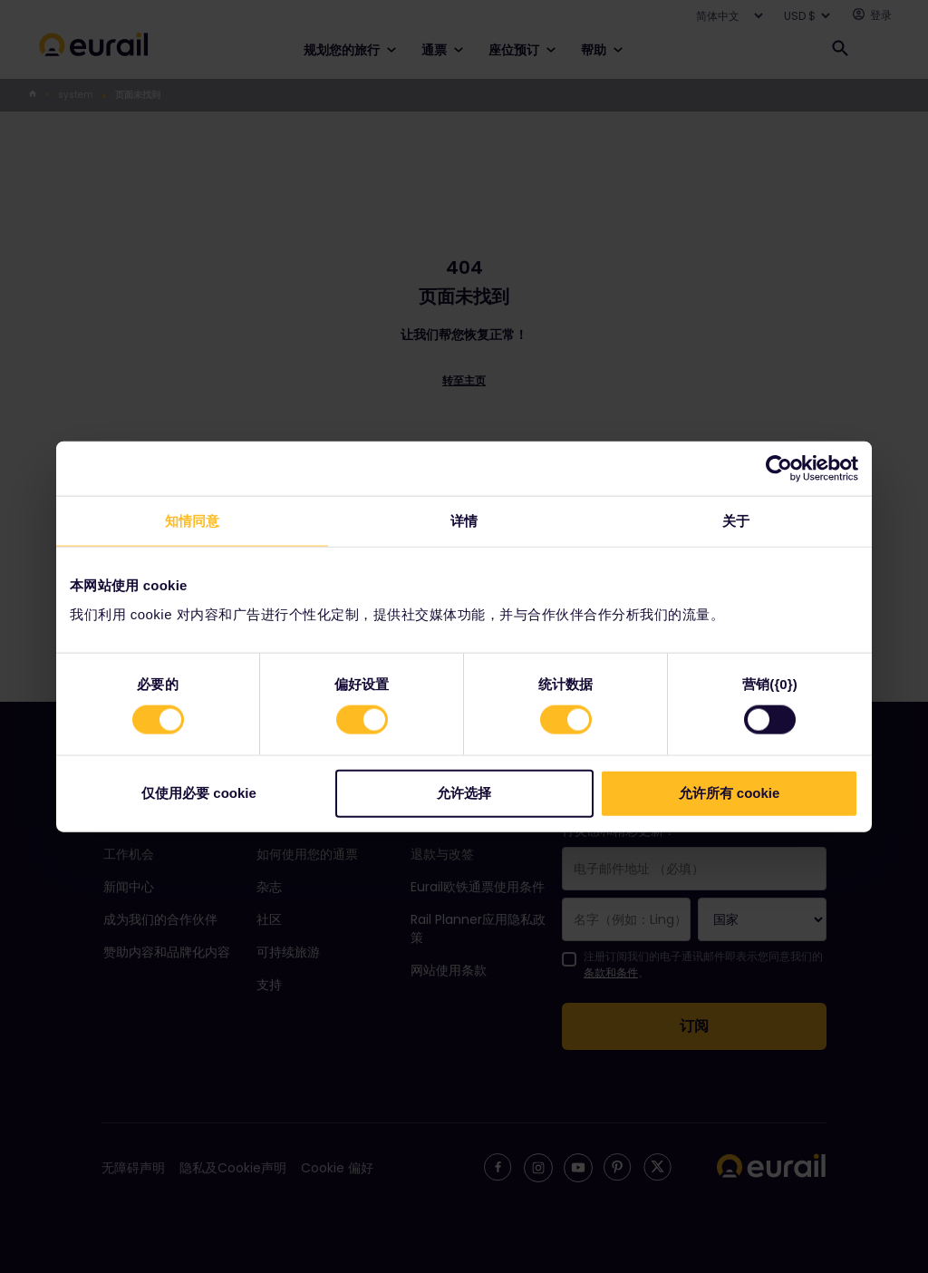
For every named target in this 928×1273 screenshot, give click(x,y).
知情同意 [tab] (192, 521)
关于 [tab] (735, 521)
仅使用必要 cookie (198, 792)
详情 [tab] (464, 521)
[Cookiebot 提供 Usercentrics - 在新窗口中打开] (779, 468)
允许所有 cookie (729, 792)
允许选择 (464, 792)
